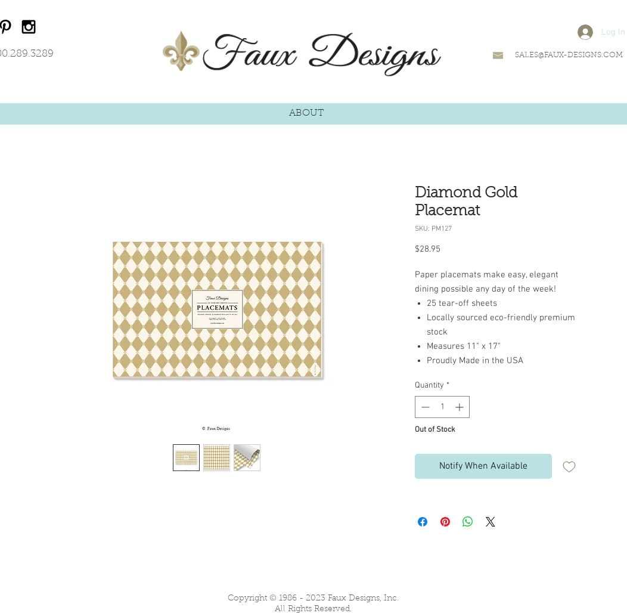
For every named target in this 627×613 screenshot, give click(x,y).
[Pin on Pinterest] (445, 522)
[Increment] (460, 407)
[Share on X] (490, 522)
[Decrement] (424, 407)
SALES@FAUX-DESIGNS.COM (569, 55)
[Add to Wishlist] (569, 466)
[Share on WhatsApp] (468, 522)
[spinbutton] (442, 407)
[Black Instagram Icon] (28, 26)
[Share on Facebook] (422, 522)
